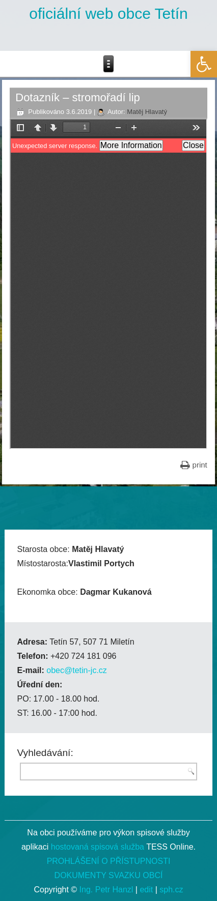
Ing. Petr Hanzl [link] (106, 889)
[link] (204, 64)
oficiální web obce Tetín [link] (108, 13)
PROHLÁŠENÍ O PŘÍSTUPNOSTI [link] (109, 861)
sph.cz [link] (171, 889)
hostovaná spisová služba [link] (97, 846)
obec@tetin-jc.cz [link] (76, 670)
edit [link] (146, 889)
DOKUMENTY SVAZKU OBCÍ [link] (109, 875)
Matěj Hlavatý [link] (147, 111)
